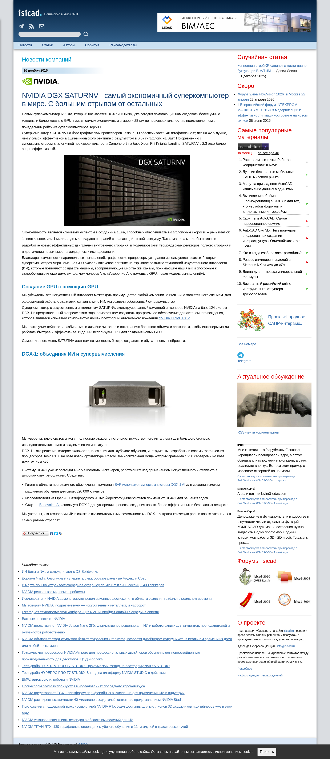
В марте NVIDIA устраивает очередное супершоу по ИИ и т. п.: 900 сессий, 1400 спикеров (93, 585)
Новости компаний (46, 59)
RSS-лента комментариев (258, 432)
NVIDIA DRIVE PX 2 (174, 318)
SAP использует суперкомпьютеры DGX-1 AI (150, 485)
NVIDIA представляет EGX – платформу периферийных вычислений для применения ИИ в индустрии (103, 693)
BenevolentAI (49, 505)
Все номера (246, 344)
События (92, 45)
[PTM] (240, 444)
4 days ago (280, 480)
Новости (25, 45)
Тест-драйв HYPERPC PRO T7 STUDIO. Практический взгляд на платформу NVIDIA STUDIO (96, 666)
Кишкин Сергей (246, 488)
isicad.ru (288, 630)
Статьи (47, 45)
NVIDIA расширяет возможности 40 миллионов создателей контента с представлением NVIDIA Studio (102, 700)
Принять (267, 752)
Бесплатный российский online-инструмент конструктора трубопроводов (267, 289)
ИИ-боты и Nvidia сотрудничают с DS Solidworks (60, 572)
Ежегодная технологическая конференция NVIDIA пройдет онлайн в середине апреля (90, 612)
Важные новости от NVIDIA (43, 619)
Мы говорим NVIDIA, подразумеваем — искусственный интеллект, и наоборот (84, 605)
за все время (268, 153)
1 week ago (281, 503)
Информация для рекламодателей (259, 675)
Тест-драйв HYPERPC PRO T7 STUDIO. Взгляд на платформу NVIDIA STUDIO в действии (94, 673)
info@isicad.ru (286, 646)
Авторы (69, 45)
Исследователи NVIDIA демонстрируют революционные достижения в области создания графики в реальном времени (117, 599)
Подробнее (244, 668)
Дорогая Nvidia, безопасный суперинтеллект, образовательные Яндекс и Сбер (84, 578)
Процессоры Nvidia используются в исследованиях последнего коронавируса (83, 686)
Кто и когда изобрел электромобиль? (272, 253)
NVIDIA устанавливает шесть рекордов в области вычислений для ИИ (77, 720)
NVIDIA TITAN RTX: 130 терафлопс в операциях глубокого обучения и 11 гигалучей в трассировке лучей (105, 727)
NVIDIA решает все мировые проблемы (53, 592)
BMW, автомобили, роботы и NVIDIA (51, 679)
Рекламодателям (123, 45)
